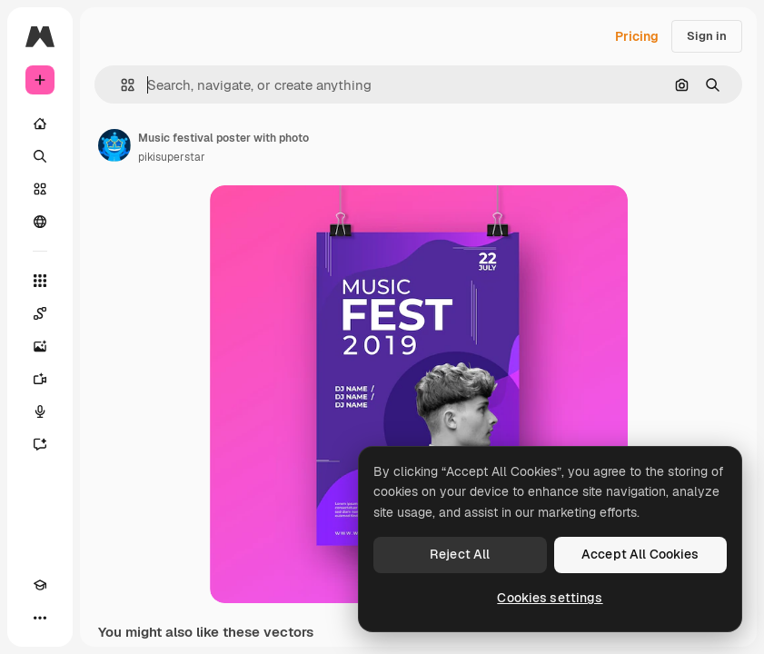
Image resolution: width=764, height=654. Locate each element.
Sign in (707, 36)
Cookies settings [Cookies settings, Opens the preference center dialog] (549, 598)
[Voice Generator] (40, 411)
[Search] (40, 156)
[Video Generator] (40, 378)
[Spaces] (40, 313)
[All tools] (40, 280)
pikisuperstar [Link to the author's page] (171, 157)
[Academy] (40, 585)
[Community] (40, 221)
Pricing (637, 36)
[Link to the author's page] (114, 145)
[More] (40, 617)
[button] (120, 85)
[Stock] (40, 188)
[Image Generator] (40, 346)
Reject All (460, 554)
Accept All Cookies (640, 554)
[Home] (40, 123)
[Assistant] (40, 444)
